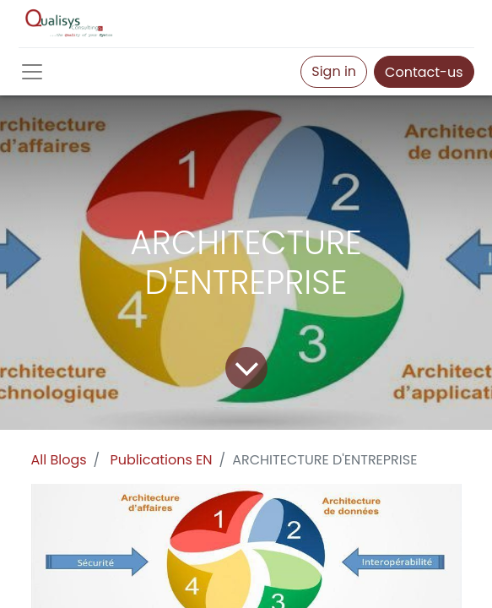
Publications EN (162, 460)
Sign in (333, 71)
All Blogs (59, 460)
